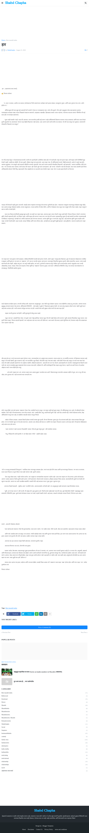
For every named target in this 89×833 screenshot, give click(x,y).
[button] (2, 3)
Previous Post (6, 632)
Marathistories (44, 712)
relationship (44, 762)
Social (44, 727)
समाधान (4, 665)
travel (44, 768)
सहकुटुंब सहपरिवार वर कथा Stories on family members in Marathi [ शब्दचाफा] (38, 672)
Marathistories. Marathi (44, 718)
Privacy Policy (49, 829)
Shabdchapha (44, 724)
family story (44, 740)
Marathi (44, 705)
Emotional (44, 699)
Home (3, 40)
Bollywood (44, 696)
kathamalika (44, 752)
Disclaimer (31, 829)
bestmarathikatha (44, 733)
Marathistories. (44, 715)
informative (44, 746)
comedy (44, 737)
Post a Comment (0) (44, 627)
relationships (44, 765)
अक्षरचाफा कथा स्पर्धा (44, 771)
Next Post (83, 632)
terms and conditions (61, 829)
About (24, 829)
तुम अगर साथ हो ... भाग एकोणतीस (24, 681)
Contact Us (39, 829)
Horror (44, 702)
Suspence (44, 730)
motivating (44, 755)
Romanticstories (44, 721)
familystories (44, 743)
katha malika (44, 749)
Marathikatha (44, 709)
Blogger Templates (48, 826)
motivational (44, 758)
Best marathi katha (11, 40)
